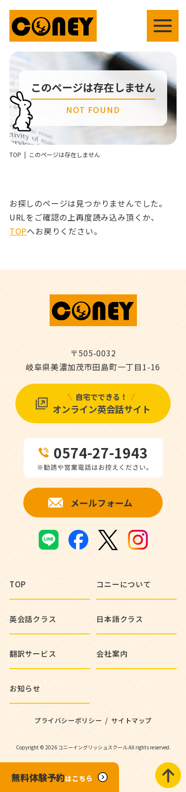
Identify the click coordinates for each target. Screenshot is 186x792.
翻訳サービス (33, 653)
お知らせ (25, 688)
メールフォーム (101, 502)
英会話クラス (33, 619)
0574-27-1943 (101, 452)
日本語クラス (119, 619)
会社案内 (111, 653)
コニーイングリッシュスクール (92, 747)
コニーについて (123, 584)
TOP (15, 154)
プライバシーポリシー (68, 720)
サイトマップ (131, 720)
